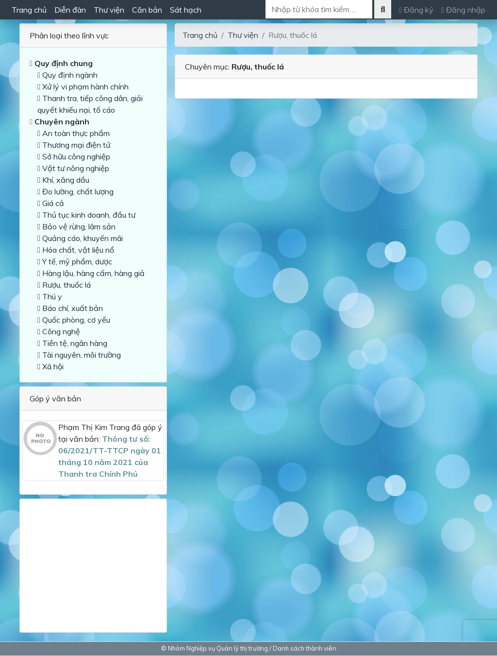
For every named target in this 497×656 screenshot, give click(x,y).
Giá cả (50, 203)
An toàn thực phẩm (73, 133)
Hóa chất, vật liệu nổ (75, 250)
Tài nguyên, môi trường (79, 355)
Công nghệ (58, 331)
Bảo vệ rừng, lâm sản (76, 226)
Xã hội (50, 366)
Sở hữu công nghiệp (73, 156)
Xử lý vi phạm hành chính (83, 86)
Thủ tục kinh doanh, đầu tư (86, 215)
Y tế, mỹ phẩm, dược (74, 261)
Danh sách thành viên (304, 648)
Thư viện (109, 10)
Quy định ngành (67, 75)
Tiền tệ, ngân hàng (72, 343)
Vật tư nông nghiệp (73, 168)
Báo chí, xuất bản (70, 308)
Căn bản (147, 10)
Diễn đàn (70, 10)
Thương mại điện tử (73, 145)
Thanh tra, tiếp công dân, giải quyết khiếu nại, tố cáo (90, 104)
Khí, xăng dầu (63, 180)
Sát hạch (185, 10)
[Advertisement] (93, 561)
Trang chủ (29, 10)
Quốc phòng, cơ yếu (73, 320)
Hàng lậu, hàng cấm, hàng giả (91, 273)
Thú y (49, 296)
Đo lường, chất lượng (75, 191)
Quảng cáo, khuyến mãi (80, 238)
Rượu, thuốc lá (64, 285)
